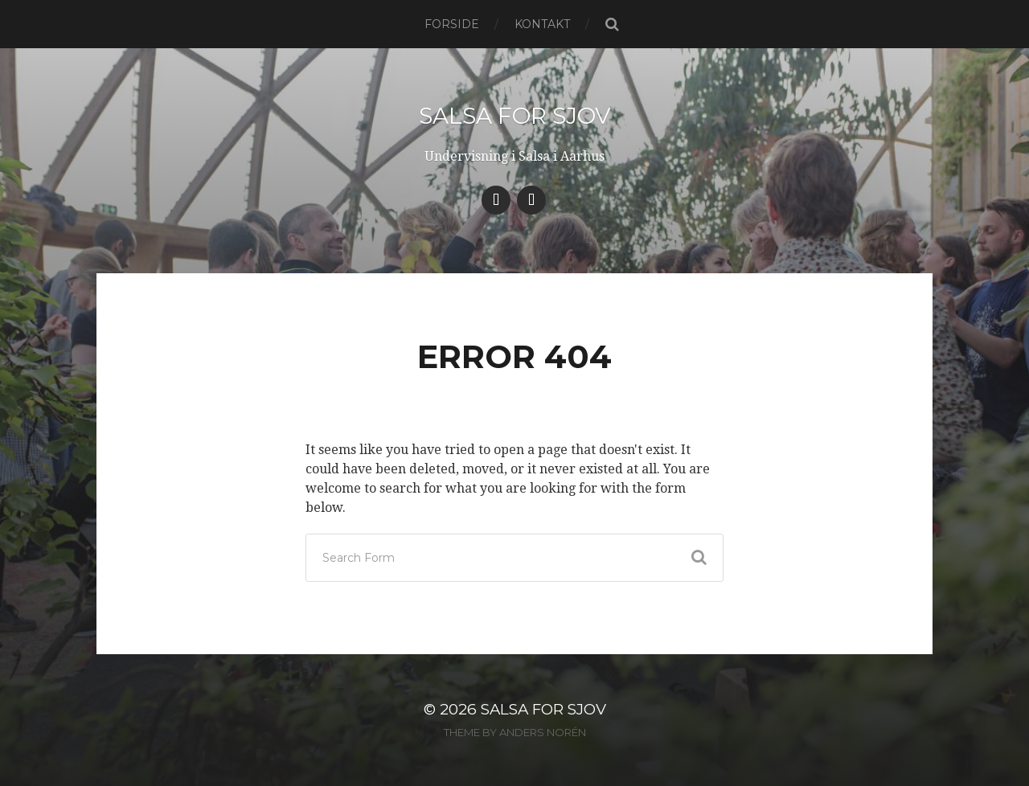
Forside (451, 24)
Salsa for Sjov (515, 115)
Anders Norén (542, 732)
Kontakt (542, 24)
